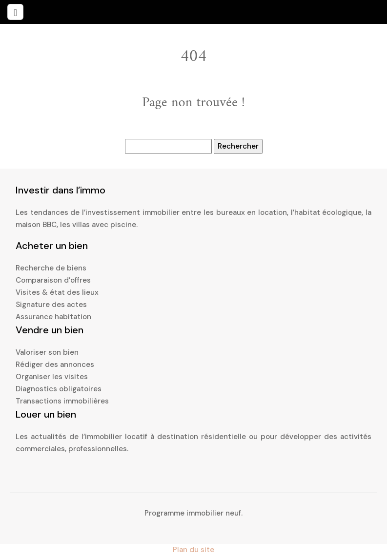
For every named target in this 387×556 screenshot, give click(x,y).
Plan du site (193, 550)
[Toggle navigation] (15, 12)
